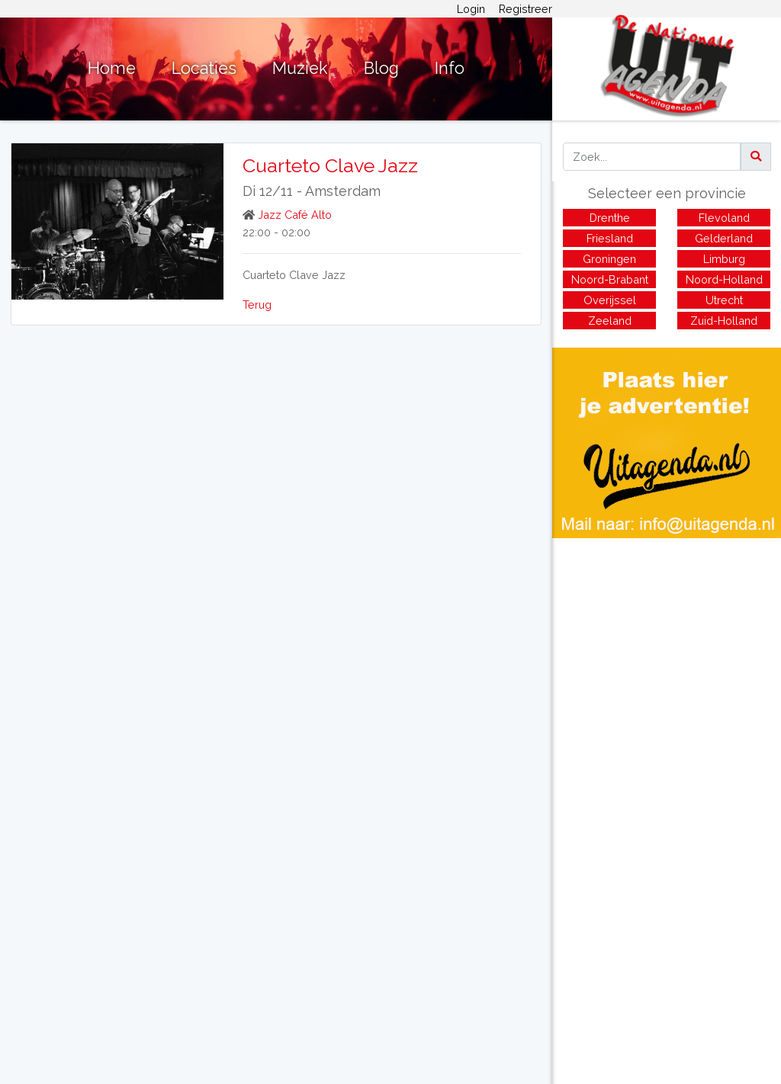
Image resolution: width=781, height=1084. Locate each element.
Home (112, 68)
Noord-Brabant (609, 279)
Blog (381, 68)
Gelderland (724, 238)
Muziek (300, 68)
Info (449, 68)
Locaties (204, 68)
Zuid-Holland (723, 320)
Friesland (610, 238)
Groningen (609, 258)
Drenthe (610, 217)
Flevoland (724, 217)
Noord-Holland (724, 279)
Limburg (724, 258)
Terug (257, 304)
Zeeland (610, 320)
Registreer (525, 8)
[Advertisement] (666, 645)
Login (471, 8)
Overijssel (609, 299)
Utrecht (724, 299)
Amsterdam (343, 191)
